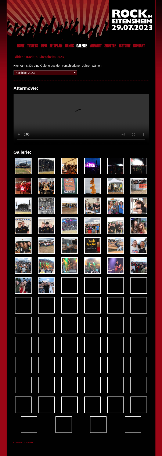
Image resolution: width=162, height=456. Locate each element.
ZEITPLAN (56, 45)
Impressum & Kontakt (23, 442)
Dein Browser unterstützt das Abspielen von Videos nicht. (81, 119)
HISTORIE (124, 45)
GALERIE (81, 45)
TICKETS (32, 45)
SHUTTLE (110, 45)
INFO (44, 45)
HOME (20, 45)
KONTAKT (139, 45)
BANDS (69, 45)
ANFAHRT (96, 45)
